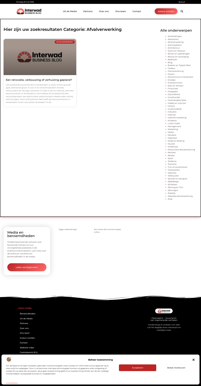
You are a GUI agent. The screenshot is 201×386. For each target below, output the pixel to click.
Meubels (172, 135)
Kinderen (172, 120)
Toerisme (172, 164)
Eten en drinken (176, 85)
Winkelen (172, 184)
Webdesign (173, 181)
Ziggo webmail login (68, 229)
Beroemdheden (28, 314)
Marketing (173, 129)
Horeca (171, 106)
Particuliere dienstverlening (181, 149)
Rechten (172, 152)
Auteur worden (27, 338)
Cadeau (171, 68)
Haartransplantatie (177, 100)
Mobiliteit (172, 138)
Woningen (173, 190)
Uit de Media (70, 11)
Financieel (173, 88)
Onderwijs (173, 146)
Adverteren (173, 39)
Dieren (171, 74)
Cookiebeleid (12, 383)
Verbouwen (173, 175)
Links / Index (174, 123)
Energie (171, 80)
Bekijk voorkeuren (176, 367)
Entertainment (175, 82)
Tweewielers (174, 170)
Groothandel (174, 97)
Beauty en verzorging (178, 56)
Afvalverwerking (176, 42)
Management (174, 126)
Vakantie (172, 173)
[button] (193, 359)
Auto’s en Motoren (176, 51)
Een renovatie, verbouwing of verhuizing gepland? (39, 79)
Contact (137, 11)
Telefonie (172, 161)
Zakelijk (171, 193)
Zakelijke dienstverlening (180, 196)
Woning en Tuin (175, 187)
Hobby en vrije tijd (177, 103)
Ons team (120, 11)
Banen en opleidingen (179, 53)
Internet (172, 115)
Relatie (171, 155)
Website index (27, 348)
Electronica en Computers (180, 77)
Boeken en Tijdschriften (179, 65)
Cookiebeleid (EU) (28, 352)
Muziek (171, 144)
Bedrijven (172, 59)
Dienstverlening (176, 71)
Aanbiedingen (175, 36)
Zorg (170, 199)
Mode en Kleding (176, 141)
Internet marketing (177, 117)
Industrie (172, 112)
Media (171, 132)
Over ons (104, 11)
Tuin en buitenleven (177, 167)
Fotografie (173, 91)
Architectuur (174, 48)
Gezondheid (174, 94)
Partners (88, 11)
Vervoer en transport (177, 178)
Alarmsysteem (175, 45)
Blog (170, 62)
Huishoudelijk (175, 109)
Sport (170, 158)
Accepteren (137, 367)
